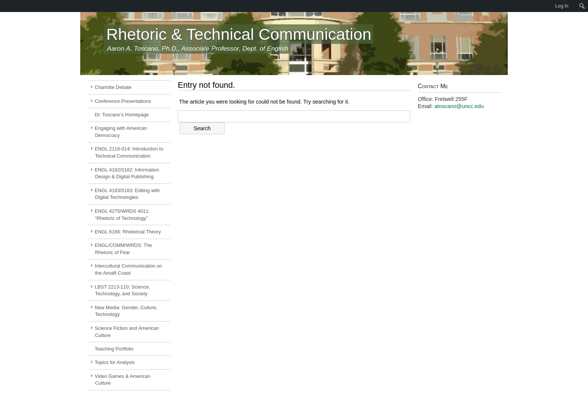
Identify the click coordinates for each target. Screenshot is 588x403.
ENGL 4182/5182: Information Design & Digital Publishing (127, 173)
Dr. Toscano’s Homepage (122, 114)
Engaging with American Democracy (121, 131)
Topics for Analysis (115, 362)
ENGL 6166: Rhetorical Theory (128, 232)
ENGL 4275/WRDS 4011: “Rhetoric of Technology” (122, 214)
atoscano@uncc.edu (459, 106)
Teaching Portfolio (114, 349)
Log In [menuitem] (561, 6)
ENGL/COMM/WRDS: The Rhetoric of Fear (123, 248)
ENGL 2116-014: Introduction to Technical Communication (129, 152)
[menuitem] (4, 6)
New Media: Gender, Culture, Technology (126, 311)
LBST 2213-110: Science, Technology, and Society (122, 290)
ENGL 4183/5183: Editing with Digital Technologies (127, 194)
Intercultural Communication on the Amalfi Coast (128, 269)
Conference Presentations (123, 101)
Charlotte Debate (113, 87)
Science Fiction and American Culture (127, 331)
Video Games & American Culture (122, 379)
